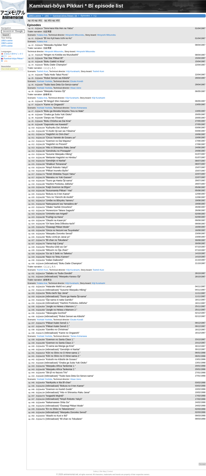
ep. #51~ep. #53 (52, 20)
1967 (47, 15)
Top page (202, 464)
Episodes (34, 25)
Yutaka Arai (42, 35)
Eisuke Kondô (76, 81)
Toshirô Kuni (42, 71)
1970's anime (7, 46)
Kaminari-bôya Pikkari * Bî (65, 15)
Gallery (95, 471)
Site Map (103, 471)
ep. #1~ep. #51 (35, 20)
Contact (110, 471)
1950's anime (7, 40)
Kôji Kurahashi (73, 71)
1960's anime (35, 15)
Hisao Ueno (75, 88)
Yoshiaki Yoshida (44, 81)
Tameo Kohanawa (78, 108)
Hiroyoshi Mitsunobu (75, 35)
